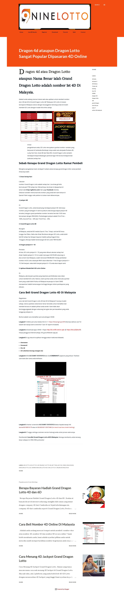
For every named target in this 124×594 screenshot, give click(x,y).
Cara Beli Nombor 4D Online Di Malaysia (47, 524)
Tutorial (64, 32)
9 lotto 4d (94, 86)
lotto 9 (93, 108)
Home (20, 32)
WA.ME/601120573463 (45, 427)
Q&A (73, 32)
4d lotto (94, 79)
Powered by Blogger (62, 589)
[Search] (97, 5)
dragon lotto (95, 98)
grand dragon (95, 103)
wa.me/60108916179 (25, 427)
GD (93, 100)
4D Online (94, 84)
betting (94, 88)
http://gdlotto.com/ (33, 190)
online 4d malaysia (97, 110)
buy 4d (94, 91)
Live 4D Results (31, 32)
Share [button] (94, 69)
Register (43, 32)
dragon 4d (94, 96)
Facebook (50, 190)
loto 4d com (95, 105)
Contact (82, 32)
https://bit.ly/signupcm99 (57, 322)
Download (54, 32)
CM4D (93, 93)
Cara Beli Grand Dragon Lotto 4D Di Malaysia (42, 437)
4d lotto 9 (94, 81)
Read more (72, 513)
